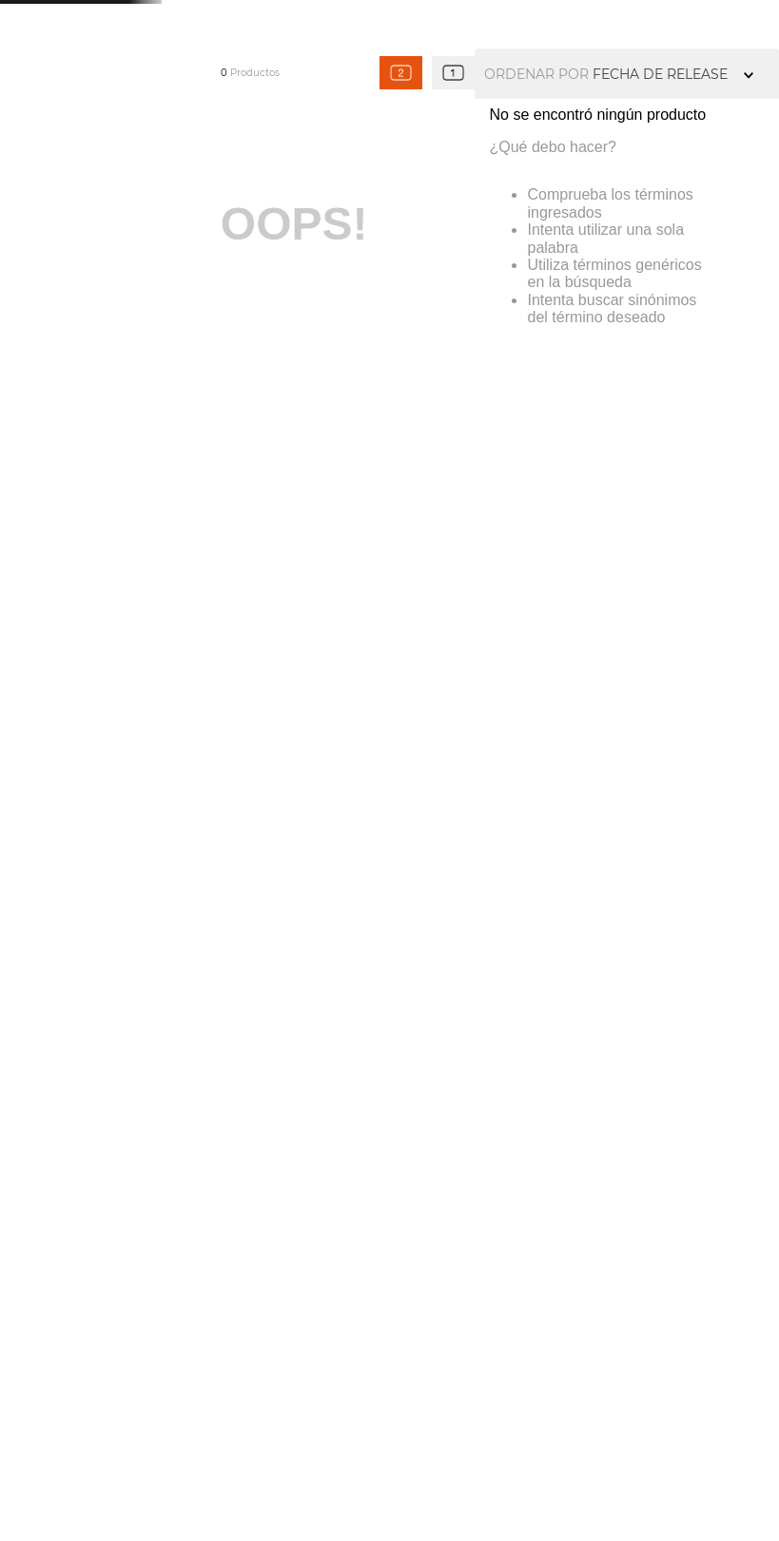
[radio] (401, 72)
